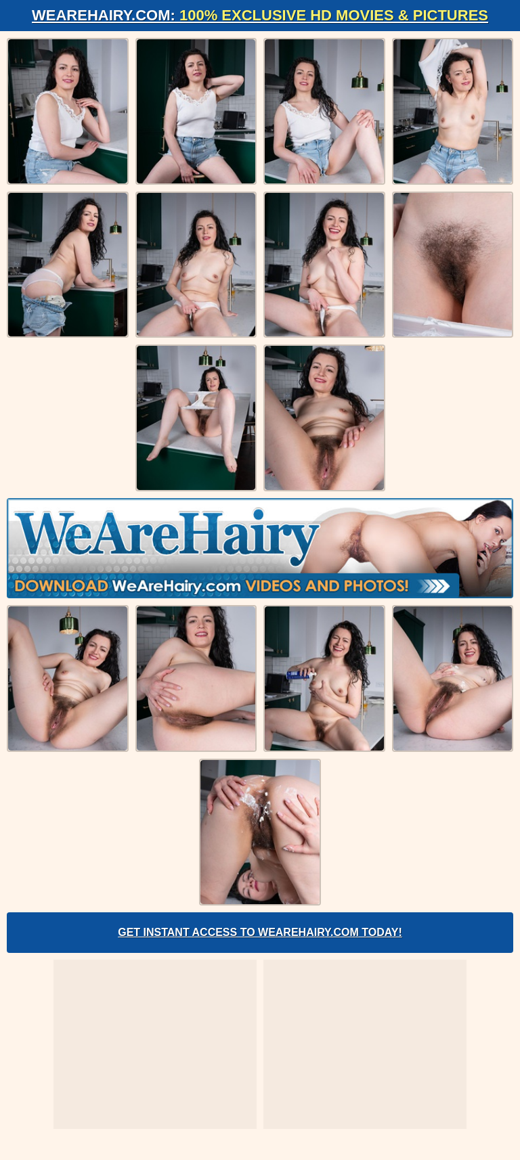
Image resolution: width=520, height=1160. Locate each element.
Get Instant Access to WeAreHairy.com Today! (260, 932)
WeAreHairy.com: (260, 15)
